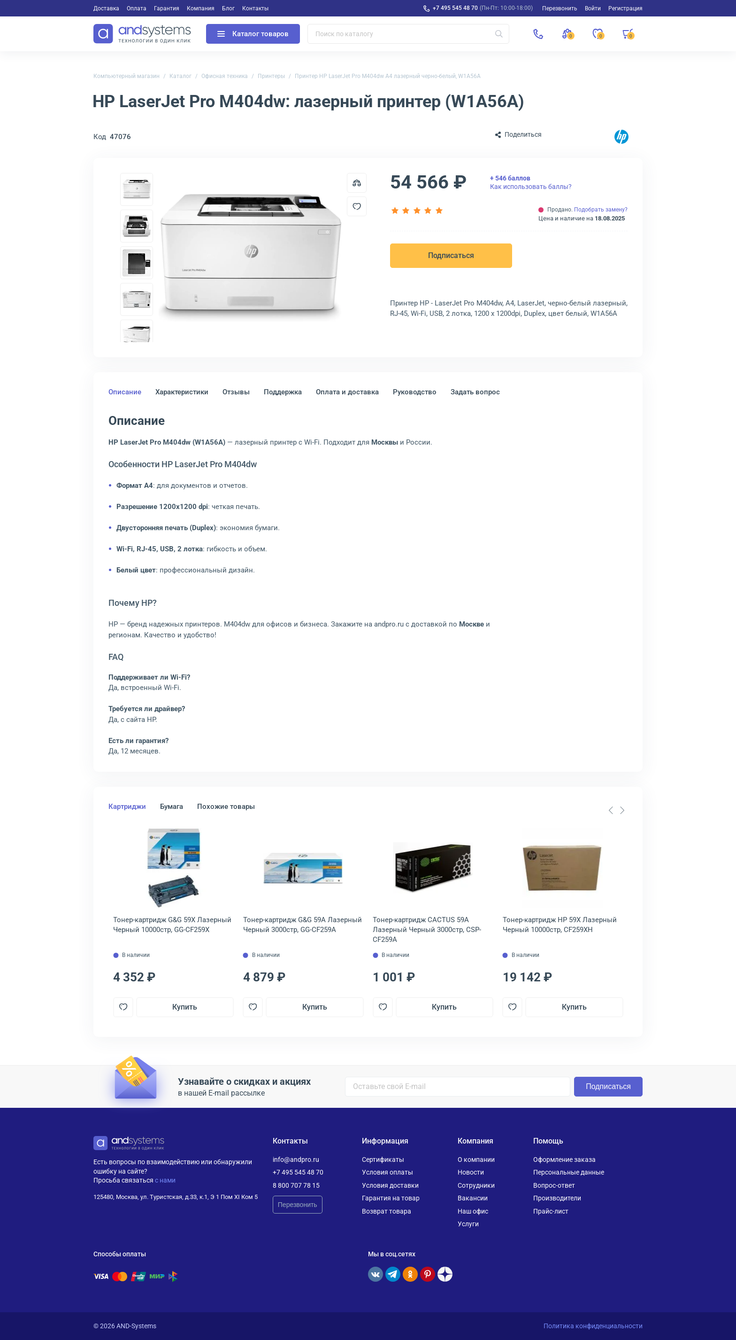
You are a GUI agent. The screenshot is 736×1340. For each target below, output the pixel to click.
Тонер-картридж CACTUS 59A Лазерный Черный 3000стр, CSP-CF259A (427, 930)
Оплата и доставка (347, 392)
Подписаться (451, 255)
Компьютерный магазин (126, 76)
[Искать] (499, 33)
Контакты (255, 8)
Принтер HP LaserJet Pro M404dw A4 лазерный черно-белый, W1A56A (388, 76)
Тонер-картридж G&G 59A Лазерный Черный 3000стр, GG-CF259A (302, 925)
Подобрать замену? (601, 209)
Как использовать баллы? (531, 182)
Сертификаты (383, 1159)
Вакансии (473, 1198)
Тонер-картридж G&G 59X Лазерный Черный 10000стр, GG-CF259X (172, 925)
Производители (557, 1198)
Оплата (136, 8)
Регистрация (625, 8)
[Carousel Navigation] (616, 810)
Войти (593, 8)
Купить (184, 1007)
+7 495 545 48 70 (455, 8)
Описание (124, 392)
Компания (201, 8)
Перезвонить (297, 1204)
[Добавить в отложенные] (357, 206)
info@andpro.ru (296, 1159)
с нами (165, 1180)
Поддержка (283, 392)
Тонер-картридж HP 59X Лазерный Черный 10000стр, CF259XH (560, 925)
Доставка (106, 8)
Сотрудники (476, 1185)
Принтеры (271, 76)
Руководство (415, 392)
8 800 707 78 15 (296, 1185)
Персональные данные (568, 1172)
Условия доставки (390, 1185)
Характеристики (181, 392)
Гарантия (166, 8)
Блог (228, 8)
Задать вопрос (475, 392)
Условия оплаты (387, 1172)
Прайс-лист (550, 1211)
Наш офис (473, 1211)
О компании (476, 1159)
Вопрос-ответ (554, 1185)
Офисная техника (224, 76)
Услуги (468, 1224)
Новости (471, 1172)
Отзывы (236, 392)
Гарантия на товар (391, 1198)
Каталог (180, 76)
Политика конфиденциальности (593, 1326)
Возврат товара (386, 1211)
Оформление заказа (564, 1159)
